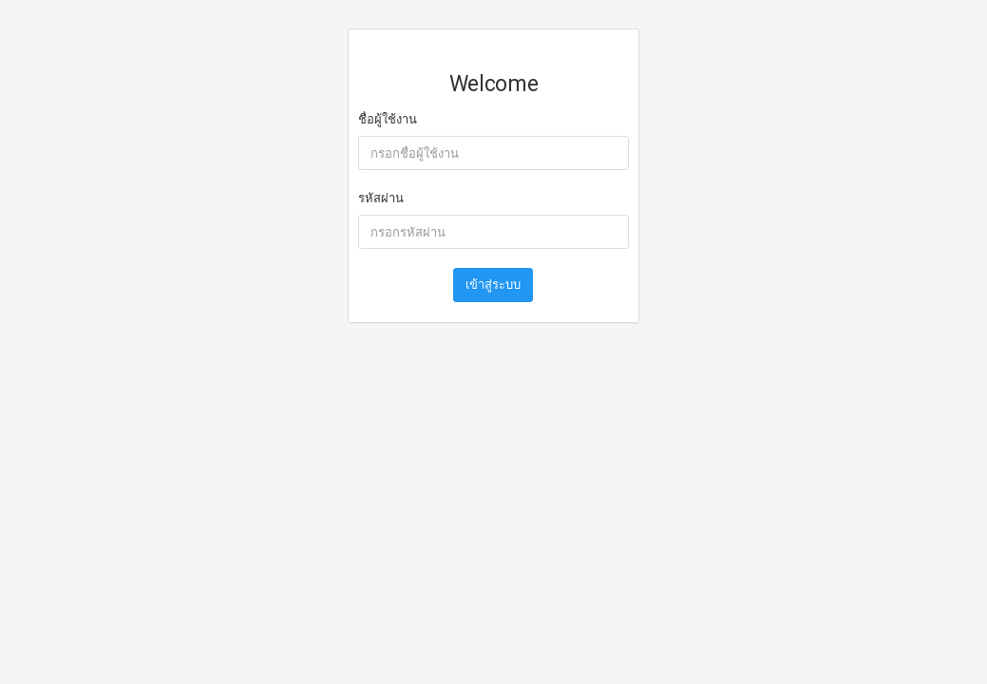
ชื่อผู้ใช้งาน (387, 119)
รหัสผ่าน (381, 198)
